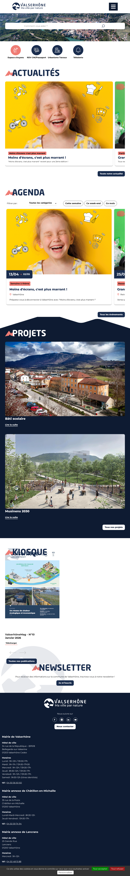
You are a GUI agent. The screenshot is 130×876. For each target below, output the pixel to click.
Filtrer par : (12, 203)
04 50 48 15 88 (14, 861)
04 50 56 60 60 (14, 783)
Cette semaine (73, 203)
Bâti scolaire (15, 418)
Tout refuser (117, 869)
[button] (12, 652)
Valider (103, 26)
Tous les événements (111, 314)
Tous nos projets (114, 527)
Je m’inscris (65, 683)
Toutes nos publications (22, 661)
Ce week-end (93, 203)
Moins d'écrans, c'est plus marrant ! (37, 157)
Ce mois (110, 203)
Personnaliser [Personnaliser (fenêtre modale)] (65, 872)
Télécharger (11, 643)
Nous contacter (65, 726)
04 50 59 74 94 (14, 824)
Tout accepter (100, 869)
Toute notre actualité (111, 174)
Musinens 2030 (17, 511)
